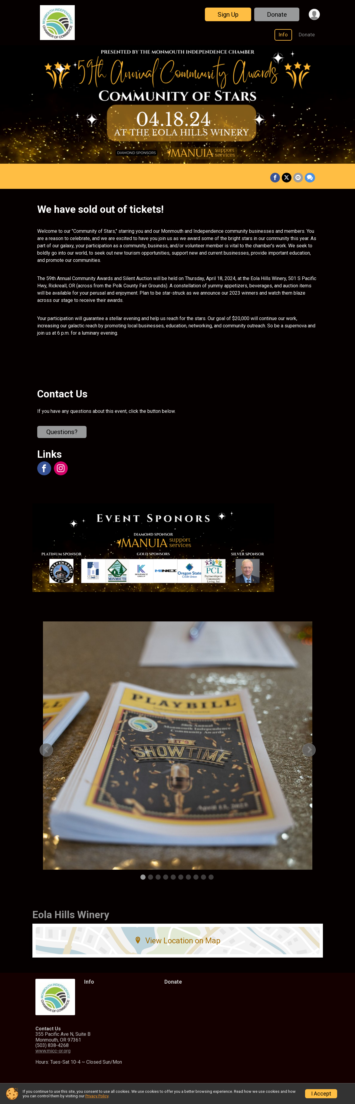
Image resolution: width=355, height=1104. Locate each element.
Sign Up (228, 14)
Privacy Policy (96, 1096)
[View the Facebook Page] (44, 468)
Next (314, 750)
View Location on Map (177, 940)
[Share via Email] (298, 177)
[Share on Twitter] (286, 177)
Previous (51, 750)
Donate (277, 14)
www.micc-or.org (53, 1051)
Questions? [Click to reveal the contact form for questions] (61, 432)
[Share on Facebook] (275, 177)
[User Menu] (314, 14)
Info (283, 35)
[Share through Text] (310, 177)
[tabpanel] (177, 745)
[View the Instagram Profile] (61, 468)
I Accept (321, 1094)
